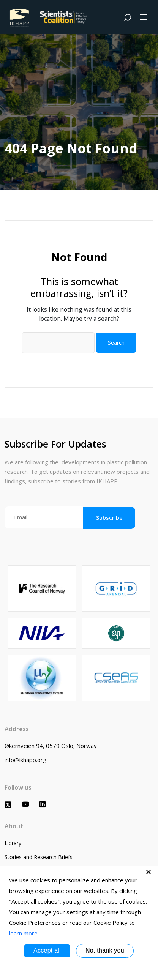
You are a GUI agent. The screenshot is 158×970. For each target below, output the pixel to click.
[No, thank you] (148, 871)
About (14, 826)
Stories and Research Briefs (39, 857)
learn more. (24, 933)
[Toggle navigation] (143, 17)
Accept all (47, 950)
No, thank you (104, 950)
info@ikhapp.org (25, 759)
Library (13, 843)
